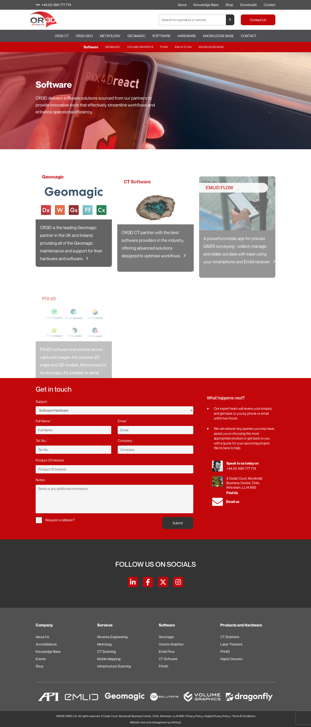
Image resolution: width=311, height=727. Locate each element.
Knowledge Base (206, 5)
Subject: (42, 401)
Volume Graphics (140, 47)
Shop (229, 5)
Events (41, 659)
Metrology (110, 36)
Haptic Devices (231, 659)
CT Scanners (229, 637)
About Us (42, 637)
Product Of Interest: (50, 460)
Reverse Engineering (112, 637)
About (182, 5)
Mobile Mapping (109, 659)
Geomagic (136, 36)
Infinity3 (176, 722)
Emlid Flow (183, 47)
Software (161, 36)
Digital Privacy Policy (217, 716)
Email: (123, 420)
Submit (178, 523)
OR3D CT (62, 36)
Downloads (248, 5)
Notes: (40, 480)
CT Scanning (106, 651)
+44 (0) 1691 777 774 (53, 5)
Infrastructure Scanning (114, 666)
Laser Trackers (231, 644)
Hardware (187, 36)
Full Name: (44, 420)
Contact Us (258, 20)
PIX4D (164, 47)
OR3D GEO (84, 36)
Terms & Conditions (243, 716)
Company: (125, 440)
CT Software (168, 659)
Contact (269, 5)
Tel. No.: (42, 440)
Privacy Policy (194, 716)
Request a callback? (55, 520)
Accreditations (46, 644)
